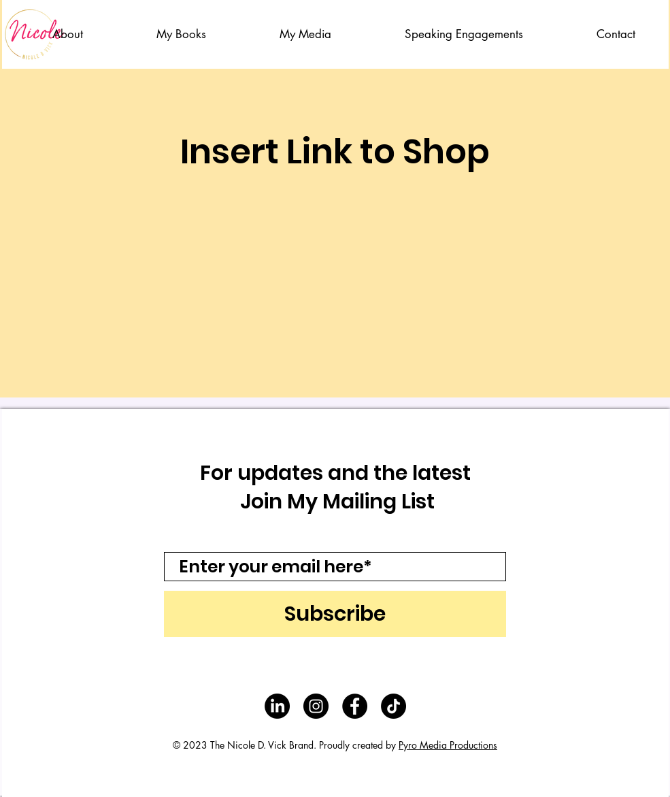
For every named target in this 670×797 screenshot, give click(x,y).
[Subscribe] (335, 614)
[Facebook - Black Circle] (354, 706)
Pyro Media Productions (448, 744)
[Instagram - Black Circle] (316, 706)
